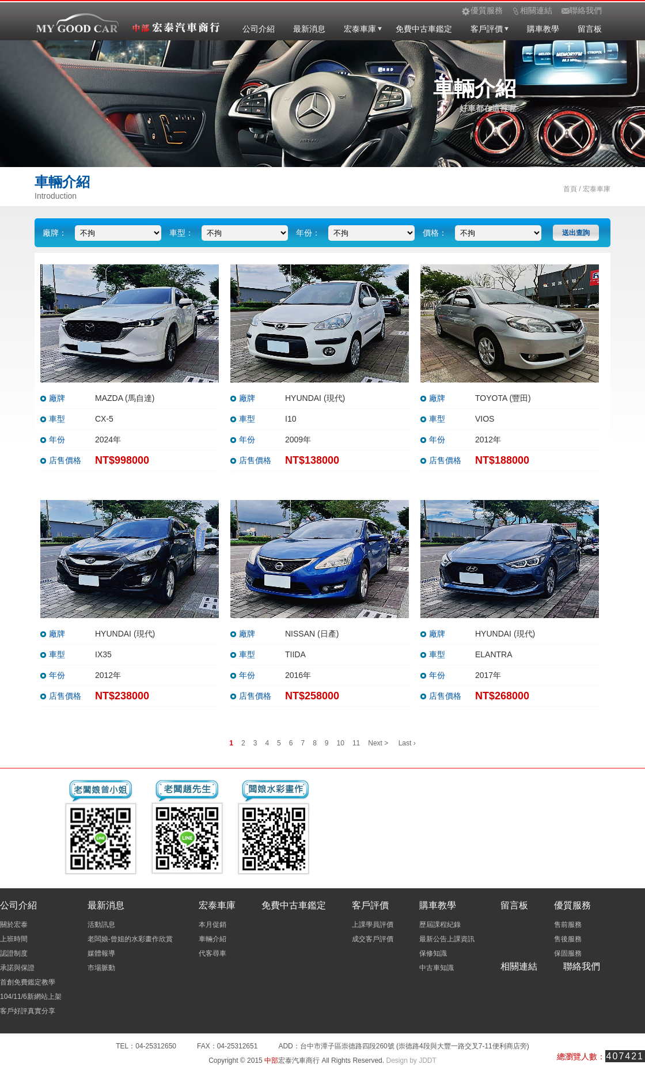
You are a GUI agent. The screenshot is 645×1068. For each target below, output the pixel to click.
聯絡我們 (581, 966)
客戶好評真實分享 (27, 1011)
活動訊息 (101, 925)
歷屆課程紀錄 (440, 925)
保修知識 (433, 953)
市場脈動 (101, 968)
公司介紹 (258, 28)
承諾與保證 (17, 968)
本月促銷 (212, 925)
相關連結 (518, 966)
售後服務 (568, 939)
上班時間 (14, 939)
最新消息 (309, 28)
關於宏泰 (14, 925)
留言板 (590, 28)
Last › (407, 743)
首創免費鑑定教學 (27, 982)
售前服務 (568, 925)
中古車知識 (436, 968)
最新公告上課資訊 (447, 939)
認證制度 (14, 953)
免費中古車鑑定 (424, 28)
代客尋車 (212, 953)
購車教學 (543, 28)
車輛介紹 (212, 939)
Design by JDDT (411, 1060)
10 (340, 743)
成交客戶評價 (372, 939)
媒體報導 (101, 953)
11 (356, 743)
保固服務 (568, 953)
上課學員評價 (372, 925)
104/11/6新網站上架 (31, 997)
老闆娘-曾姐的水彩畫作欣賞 (130, 939)
